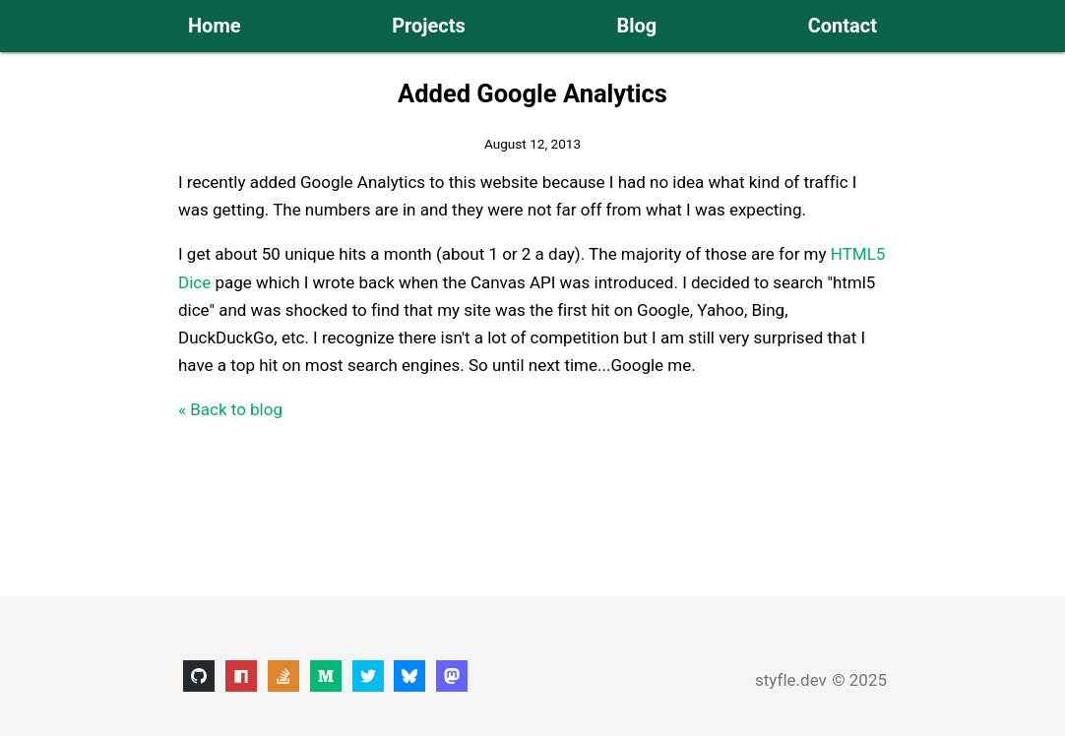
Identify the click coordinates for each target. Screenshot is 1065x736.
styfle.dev (791, 680)
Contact (842, 25)
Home (214, 25)
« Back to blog (230, 409)
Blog (636, 25)
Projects (429, 25)
